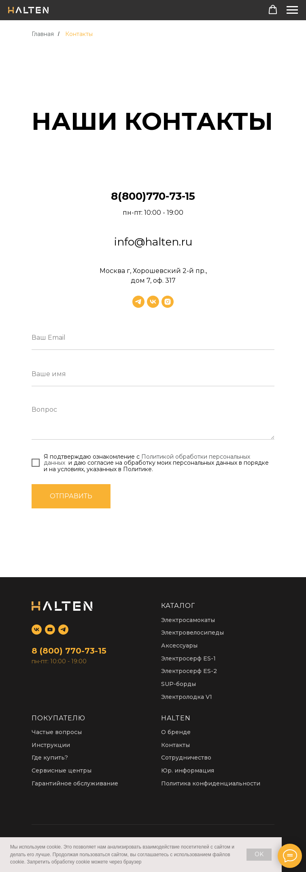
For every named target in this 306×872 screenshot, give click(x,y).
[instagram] (168, 302)
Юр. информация (187, 770)
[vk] (153, 302)
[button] (273, 10)
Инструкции (51, 745)
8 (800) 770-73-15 (69, 651)
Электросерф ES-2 (189, 671)
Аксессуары (179, 645)
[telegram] (138, 302)
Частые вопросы (57, 732)
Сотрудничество (186, 757)
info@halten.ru (153, 241)
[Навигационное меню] (292, 10)
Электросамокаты (188, 620)
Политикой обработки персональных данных (147, 459)
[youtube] (50, 629)
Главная (43, 34)
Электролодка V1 (186, 697)
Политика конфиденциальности (210, 783)
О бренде (176, 732)
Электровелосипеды (192, 632)
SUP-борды (178, 684)
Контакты (79, 34)
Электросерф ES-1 (188, 658)
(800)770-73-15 (156, 196)
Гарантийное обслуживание (75, 783)
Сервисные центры (61, 770)
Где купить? (50, 757)
